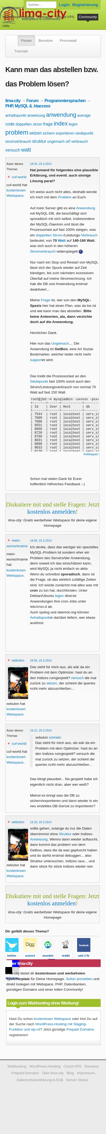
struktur (39, 141)
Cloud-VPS (65, 17)
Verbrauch (89, 235)
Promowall (68, 41)
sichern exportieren (58, 133)
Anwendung (85, 208)
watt (26, 150)
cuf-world (19, 177)
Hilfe (6, 26)
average (84, 115)
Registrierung (85, 4)
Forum (26, 41)
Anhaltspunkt (40, 618)
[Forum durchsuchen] (41, 4)
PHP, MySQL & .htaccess (27, 105)
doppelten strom (28, 124)
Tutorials (21, 51)
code (10, 124)
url (67, 141)
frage (48, 124)
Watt (61, 240)
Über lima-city (53, 1073)
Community (88, 17)
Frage (45, 300)
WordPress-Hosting (18, 17)
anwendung (61, 114)
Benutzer (45, 41)
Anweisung (39, 839)
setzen (35, 133)
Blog (70, 1073)
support (36, 360)
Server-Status (77, 1080)
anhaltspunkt (15, 115)
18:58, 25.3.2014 (41, 540)
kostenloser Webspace (20, 8)
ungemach (55, 141)
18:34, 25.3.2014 (41, 163)
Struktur (65, 834)
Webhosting (16, 1066)
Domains (45, 17)
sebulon (18, 660)
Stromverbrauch (43, 251)
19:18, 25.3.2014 (41, 822)
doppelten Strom (49, 235)
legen (73, 124)
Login (64, 4)
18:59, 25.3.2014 (41, 660)
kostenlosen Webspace (52, 1019)
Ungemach (60, 343)
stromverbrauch (18, 141)
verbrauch (79, 141)
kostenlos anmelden (51, 511)
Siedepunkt (39, 381)
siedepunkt (84, 133)
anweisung (36, 115)
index (61, 123)
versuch (12, 150)
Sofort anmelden (79, 979)
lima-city (12, 100)
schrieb (55, 737)
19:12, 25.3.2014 (41, 730)
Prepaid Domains (80, 1029)
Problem (65, 197)
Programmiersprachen (65, 100)
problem (16, 132)
